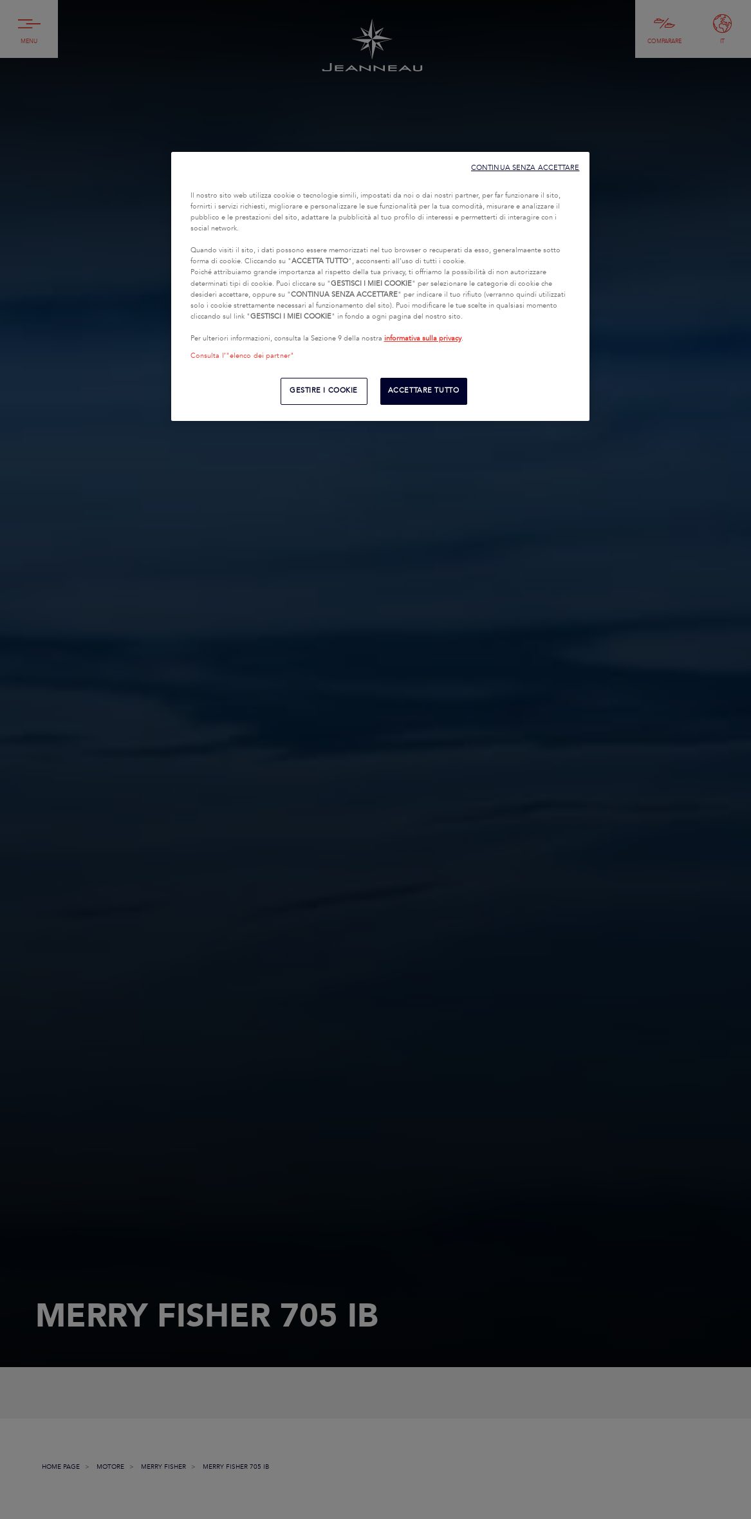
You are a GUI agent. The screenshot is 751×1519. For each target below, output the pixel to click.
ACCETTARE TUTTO (423, 390)
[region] (380, 286)
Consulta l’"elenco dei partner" (242, 355)
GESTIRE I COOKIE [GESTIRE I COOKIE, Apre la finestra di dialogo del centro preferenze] (324, 390)
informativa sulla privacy (422, 338)
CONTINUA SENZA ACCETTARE (525, 167)
